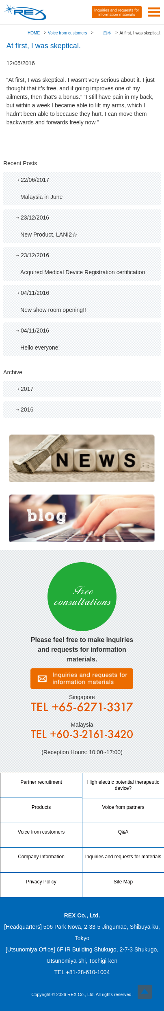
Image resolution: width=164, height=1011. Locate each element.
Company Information (41, 857)
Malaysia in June (87, 188)
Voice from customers (67, 33)
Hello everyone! (87, 338)
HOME (34, 33)
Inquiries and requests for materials (123, 857)
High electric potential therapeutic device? (123, 785)
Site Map (123, 882)
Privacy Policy (41, 882)
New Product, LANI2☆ (87, 225)
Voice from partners (123, 807)
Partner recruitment (41, 782)
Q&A (123, 832)
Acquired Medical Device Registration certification (87, 263)
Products (41, 807)
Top (145, 992)
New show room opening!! (87, 301)
